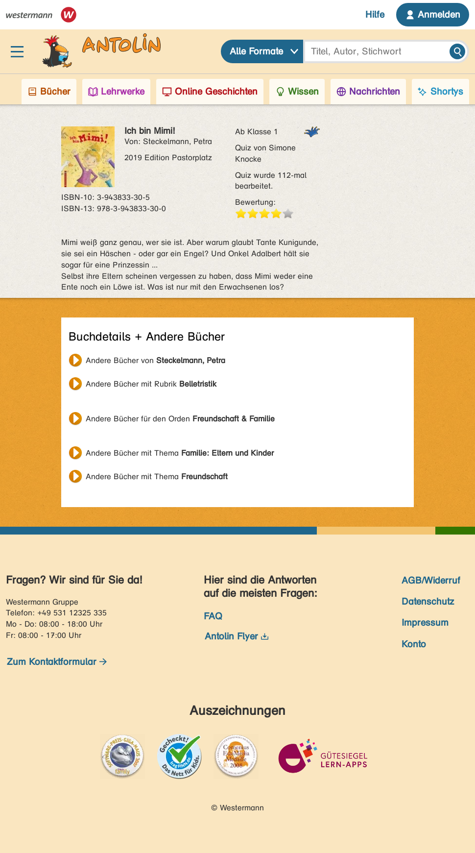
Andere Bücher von (155, 360)
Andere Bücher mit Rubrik (151, 384)
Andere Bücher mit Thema (180, 453)
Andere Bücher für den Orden (180, 418)
